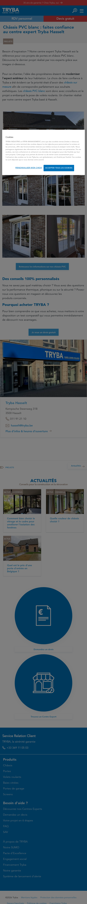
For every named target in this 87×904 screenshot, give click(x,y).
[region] (43, 152)
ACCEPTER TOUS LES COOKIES (58, 168)
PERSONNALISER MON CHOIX (28, 168)
